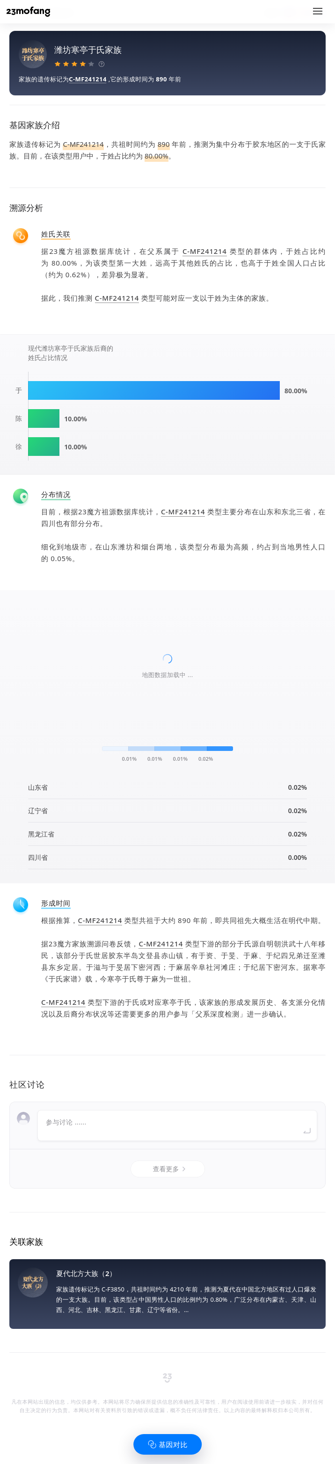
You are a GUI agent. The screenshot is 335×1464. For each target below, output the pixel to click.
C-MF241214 (88, 79)
